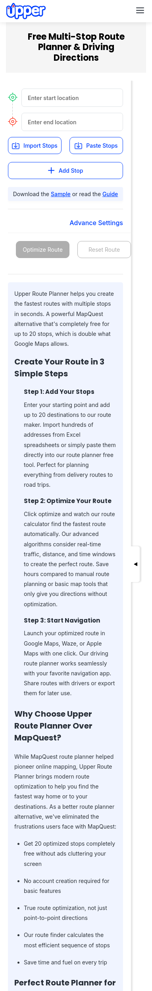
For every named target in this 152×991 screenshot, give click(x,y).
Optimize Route (43, 249)
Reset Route (104, 249)
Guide (110, 194)
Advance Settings (96, 223)
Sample (61, 194)
